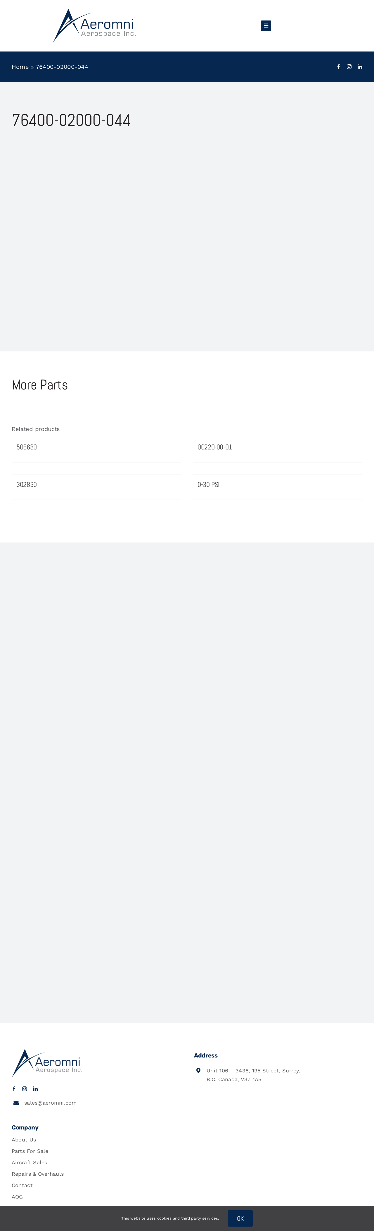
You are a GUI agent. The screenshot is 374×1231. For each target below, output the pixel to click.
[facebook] (338, 66)
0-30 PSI (208, 484)
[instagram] (349, 66)
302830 (26, 484)
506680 (26, 446)
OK (240, 1218)
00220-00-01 (215, 446)
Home (20, 66)
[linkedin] (360, 66)
